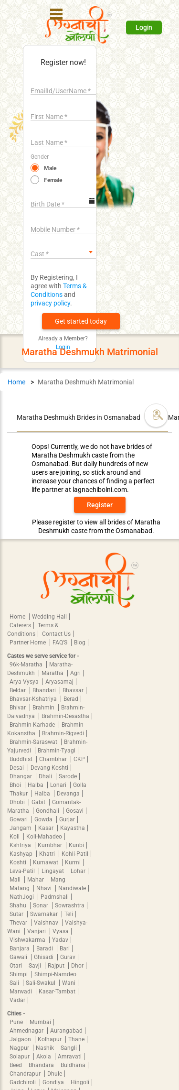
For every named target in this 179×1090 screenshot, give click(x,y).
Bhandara (42, 1065)
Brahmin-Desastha (65, 716)
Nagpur (20, 1048)
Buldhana (73, 1065)
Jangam (21, 828)
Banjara (20, 948)
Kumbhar (50, 845)
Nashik (45, 1048)
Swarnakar (44, 914)
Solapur (20, 1056)
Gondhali (48, 810)
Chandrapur (26, 1073)
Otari (16, 965)
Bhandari (44, 690)
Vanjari (37, 931)
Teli (68, 914)
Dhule (54, 1073)
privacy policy (50, 303)
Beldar (18, 690)
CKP (79, 759)
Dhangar (21, 776)
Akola (44, 1056)
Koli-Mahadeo (44, 836)
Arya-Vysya (25, 681)
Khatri (47, 853)
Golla (79, 785)
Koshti (19, 862)
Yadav (60, 940)
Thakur (19, 793)
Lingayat (53, 871)
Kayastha (72, 828)
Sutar (17, 914)
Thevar (19, 922)
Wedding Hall (49, 616)
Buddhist (22, 759)
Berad (70, 699)
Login (144, 27)
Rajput (57, 965)
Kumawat (46, 862)
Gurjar (67, 819)
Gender (40, 156)
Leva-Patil (23, 871)
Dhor (77, 965)
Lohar (78, 871)
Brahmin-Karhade (33, 724)
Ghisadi (44, 957)
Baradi (45, 948)
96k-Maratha (27, 664)
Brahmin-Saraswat (34, 742)
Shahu (19, 905)
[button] (81, 321)
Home (16, 382)
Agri (75, 673)
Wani (68, 983)
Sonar (41, 905)
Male (50, 168)
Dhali (46, 776)
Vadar (17, 1000)
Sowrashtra (69, 905)
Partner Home (28, 642)
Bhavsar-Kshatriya (34, 699)
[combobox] (63, 252)
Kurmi (73, 862)
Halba (36, 785)
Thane (76, 1039)
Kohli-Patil (75, 853)
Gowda (44, 819)
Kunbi (76, 845)
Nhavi (44, 888)
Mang (58, 879)
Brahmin (44, 707)
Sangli (69, 1048)
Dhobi (18, 802)
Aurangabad (66, 1030)
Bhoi (16, 785)
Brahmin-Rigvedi (63, 733)
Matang (20, 888)
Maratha (53, 673)
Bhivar (18, 707)
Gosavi (75, 810)
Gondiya (53, 1082)
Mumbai (40, 1022)
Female (53, 180)
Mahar (36, 879)
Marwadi (21, 991)
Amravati (70, 1056)
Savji (35, 965)
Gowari (19, 819)
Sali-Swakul (41, 983)
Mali (16, 879)
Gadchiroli (23, 1082)
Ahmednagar (27, 1030)
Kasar (46, 828)
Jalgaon (21, 1039)
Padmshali (55, 897)
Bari (65, 948)
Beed (16, 1065)
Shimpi (19, 974)
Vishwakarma (28, 940)
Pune (17, 1022)
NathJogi (22, 897)
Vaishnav (47, 922)
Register (100, 505)
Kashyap (22, 853)
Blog (79, 642)
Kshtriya (21, 845)
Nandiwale (72, 888)
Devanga (68, 793)
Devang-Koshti (49, 767)
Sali (15, 983)
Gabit (39, 802)
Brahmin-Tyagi (56, 750)
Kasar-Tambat (57, 991)
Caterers (20, 625)
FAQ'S (61, 642)
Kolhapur (50, 1039)
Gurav (67, 957)
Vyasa (61, 931)
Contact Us (56, 634)
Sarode (68, 776)
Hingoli (80, 1082)
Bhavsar (73, 690)
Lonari (59, 785)
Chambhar (53, 759)
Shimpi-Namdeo (55, 974)
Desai (17, 767)
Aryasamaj (59, 681)
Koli (15, 836)
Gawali (19, 957)
